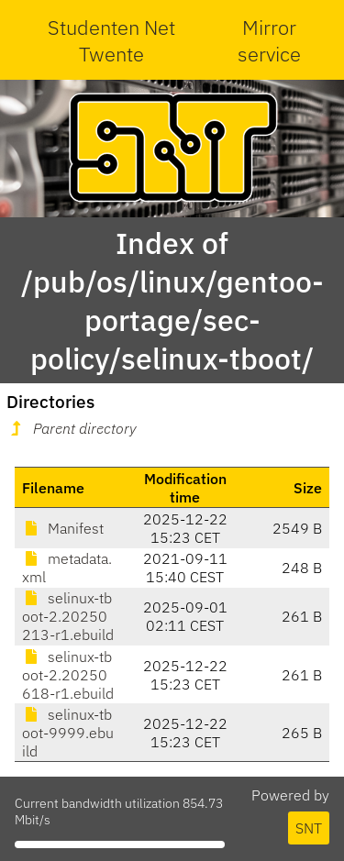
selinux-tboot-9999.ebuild (68, 732)
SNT (308, 828)
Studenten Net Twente (111, 40)
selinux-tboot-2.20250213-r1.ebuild (68, 616)
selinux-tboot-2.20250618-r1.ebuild (68, 674)
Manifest (63, 528)
